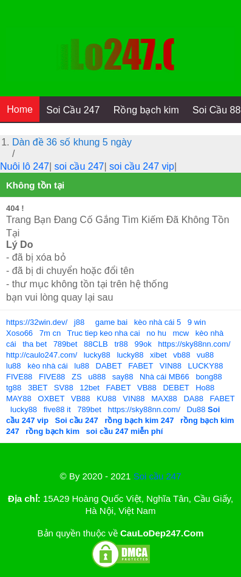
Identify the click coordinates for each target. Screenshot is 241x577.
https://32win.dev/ (36, 322)
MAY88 (19, 398)
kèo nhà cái (47, 365)
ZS (77, 376)
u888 (97, 376)
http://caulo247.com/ (41, 354)
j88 (79, 322)
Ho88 (204, 387)
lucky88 (97, 354)
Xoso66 (19, 333)
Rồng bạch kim (146, 110)
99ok (142, 344)
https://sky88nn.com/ (194, 344)
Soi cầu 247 (158, 476)
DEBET (176, 387)
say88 (123, 376)
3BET (37, 387)
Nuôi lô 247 (24, 166)
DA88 (193, 398)
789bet (65, 344)
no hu (156, 333)
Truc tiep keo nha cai (103, 333)
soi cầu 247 (79, 166)
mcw (181, 333)
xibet (158, 354)
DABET (109, 365)
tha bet (34, 344)
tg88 (13, 387)
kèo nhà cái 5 (157, 322)
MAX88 (164, 398)
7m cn (50, 333)
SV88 (63, 387)
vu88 (205, 354)
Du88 (195, 409)
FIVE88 (19, 376)
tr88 (120, 344)
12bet (90, 387)
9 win (197, 322)
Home (20, 109)
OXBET (51, 398)
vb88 (181, 354)
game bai (111, 322)
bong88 (208, 376)
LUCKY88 (205, 365)
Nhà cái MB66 (164, 376)
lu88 (13, 365)
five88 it (57, 409)
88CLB (96, 344)
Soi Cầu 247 (73, 110)
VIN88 (171, 365)
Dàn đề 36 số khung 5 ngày (72, 142)
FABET (140, 365)
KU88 (107, 398)
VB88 (147, 387)
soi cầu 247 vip (141, 166)
